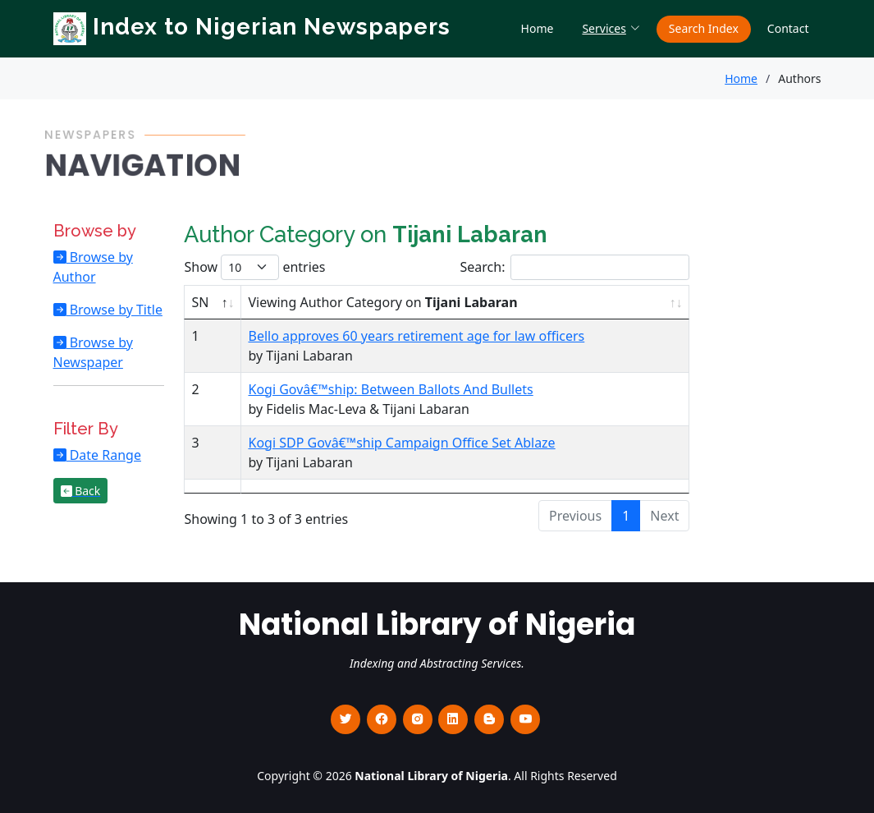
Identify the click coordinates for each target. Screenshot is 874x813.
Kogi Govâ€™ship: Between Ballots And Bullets (390, 389)
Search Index (704, 28)
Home (537, 28)
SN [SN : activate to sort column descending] (199, 302)
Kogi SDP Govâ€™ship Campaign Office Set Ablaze (401, 443)
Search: (575, 267)
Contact (788, 28)
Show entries (254, 267)
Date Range (103, 455)
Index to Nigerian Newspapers (252, 26)
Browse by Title (114, 310)
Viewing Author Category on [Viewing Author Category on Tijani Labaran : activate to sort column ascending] (382, 302)
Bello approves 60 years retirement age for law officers (416, 336)
